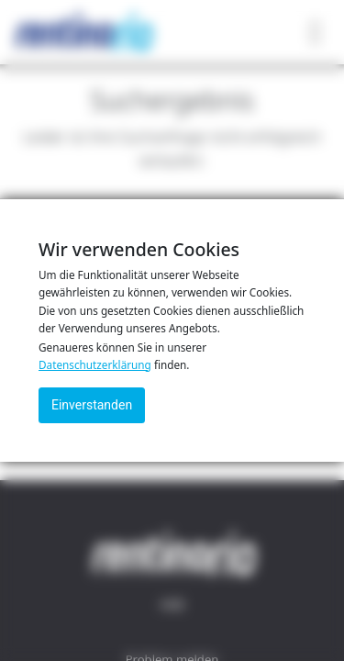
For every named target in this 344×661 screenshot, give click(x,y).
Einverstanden (91, 405)
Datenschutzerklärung (95, 364)
